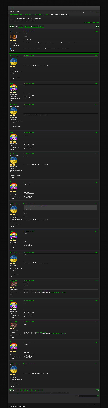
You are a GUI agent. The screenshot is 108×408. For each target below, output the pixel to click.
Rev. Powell (13, 55)
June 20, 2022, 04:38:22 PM (29, 104)
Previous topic (88, 22)
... (24, 26)
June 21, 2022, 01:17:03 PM (29, 203)
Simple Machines (20, 404)
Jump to (76, 396)
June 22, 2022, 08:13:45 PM (29, 321)
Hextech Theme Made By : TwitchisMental (17, 406)
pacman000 (13, 280)
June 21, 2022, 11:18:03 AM (29, 181)
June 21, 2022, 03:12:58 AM (29, 132)
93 (34, 26)
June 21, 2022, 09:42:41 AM (29, 153)
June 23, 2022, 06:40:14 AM (29, 341)
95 (40, 26)
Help (85, 404)
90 (25, 26)
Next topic (96, 22)
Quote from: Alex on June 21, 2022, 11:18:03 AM (36, 206)
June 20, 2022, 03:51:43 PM (29, 83)
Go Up (10, 390)
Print (97, 26)
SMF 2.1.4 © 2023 (12, 404)
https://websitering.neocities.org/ (58, 292)
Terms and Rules (90, 404)
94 (37, 26)
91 (28, 26)
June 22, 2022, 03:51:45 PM (29, 252)
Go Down (11, 26)
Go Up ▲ (97, 404)
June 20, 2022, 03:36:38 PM (29, 31)
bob (11, 31)
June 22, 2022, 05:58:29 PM (29, 300)
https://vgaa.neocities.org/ (42, 291)
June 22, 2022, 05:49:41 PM (29, 280)
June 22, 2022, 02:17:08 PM (29, 231)
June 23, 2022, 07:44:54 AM (29, 363)
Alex (11, 83)
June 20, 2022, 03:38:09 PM (29, 55)
